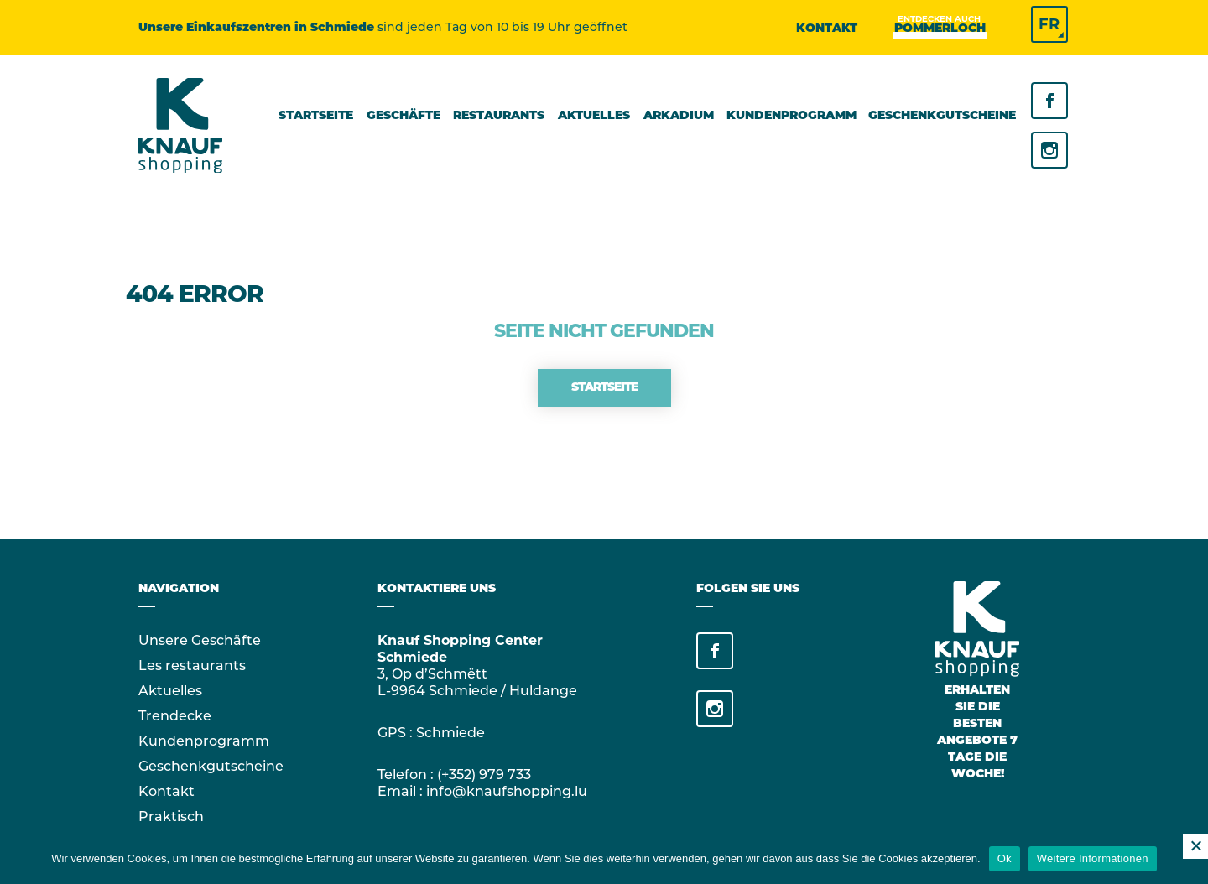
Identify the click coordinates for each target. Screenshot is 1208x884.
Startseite (604, 388)
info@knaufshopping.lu (506, 791)
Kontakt (826, 29)
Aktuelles (170, 691)
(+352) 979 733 (484, 775)
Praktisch (171, 816)
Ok (1004, 858)
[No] (1195, 846)
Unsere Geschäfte (199, 640)
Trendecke (174, 716)
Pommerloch (940, 28)
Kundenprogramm (203, 741)
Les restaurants (192, 665)
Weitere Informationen (1092, 858)
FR (1049, 24)
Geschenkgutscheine (211, 766)
